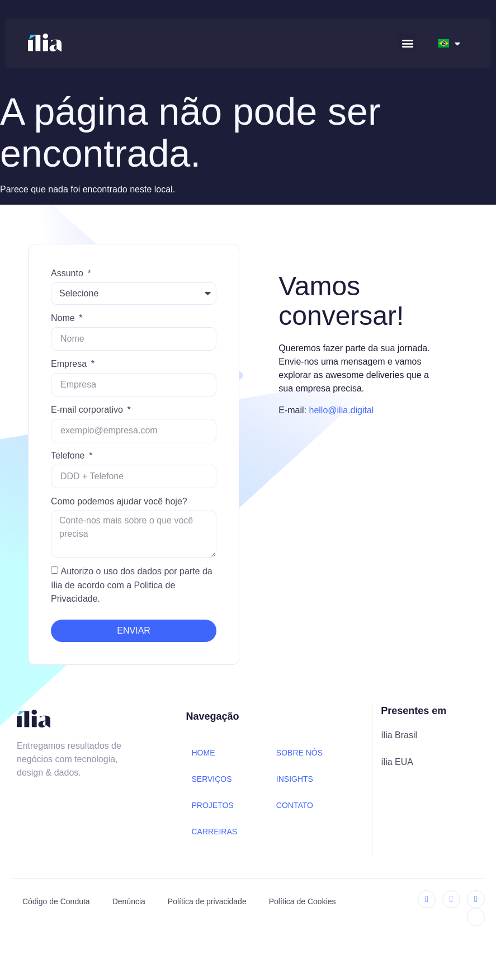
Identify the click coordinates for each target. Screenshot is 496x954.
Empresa (70, 364)
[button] (407, 43)
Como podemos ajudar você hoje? (119, 501)
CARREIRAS (214, 831)
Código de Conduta (56, 901)
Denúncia (128, 901)
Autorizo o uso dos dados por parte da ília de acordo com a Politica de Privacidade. (131, 585)
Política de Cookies (302, 901)
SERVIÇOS (211, 778)
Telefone (69, 455)
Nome (64, 318)
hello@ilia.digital (341, 410)
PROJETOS (212, 805)
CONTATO (294, 805)
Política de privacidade (207, 901)
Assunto (68, 273)
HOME (203, 752)
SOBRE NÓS (299, 752)
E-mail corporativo (88, 409)
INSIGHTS (294, 778)
